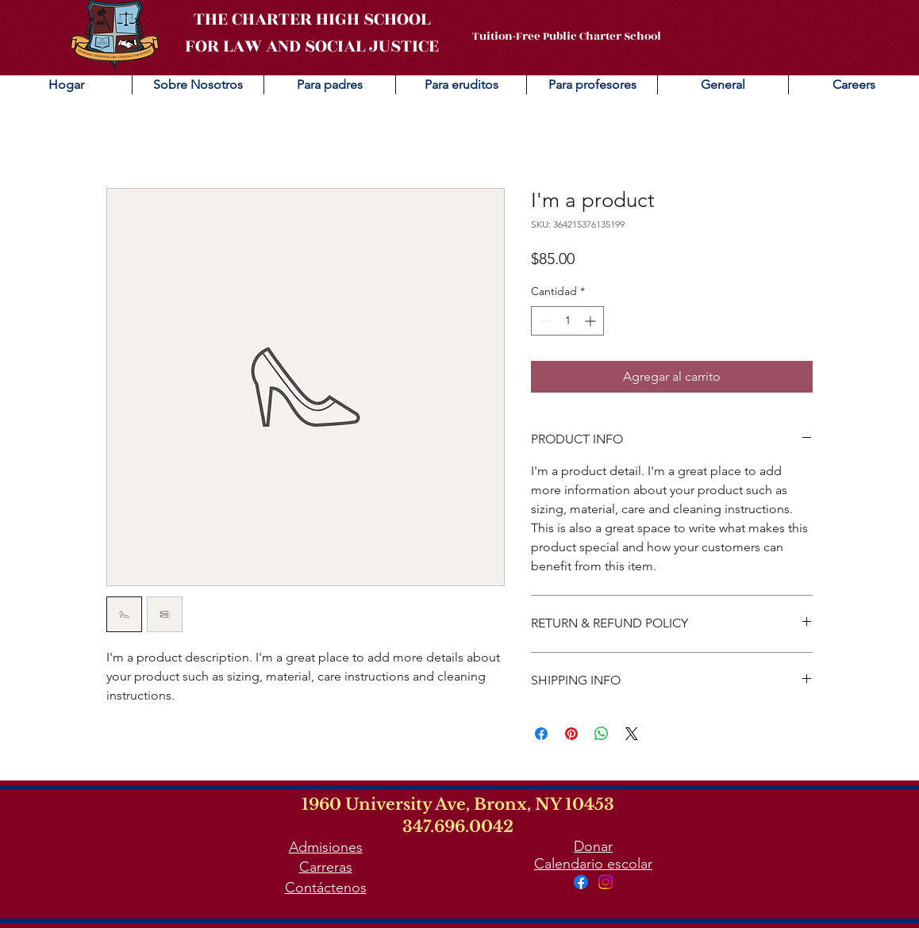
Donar (593, 846)
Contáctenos (326, 887)
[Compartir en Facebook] (541, 733)
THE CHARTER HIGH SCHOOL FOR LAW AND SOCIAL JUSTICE (312, 32)
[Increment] (592, 321)
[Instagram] (605, 882)
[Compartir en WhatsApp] (601, 733)
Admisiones (326, 847)
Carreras (325, 867)
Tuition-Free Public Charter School (566, 36)
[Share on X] (631, 733)
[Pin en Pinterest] (571, 733)
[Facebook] (580, 882)
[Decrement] (543, 321)
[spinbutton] (567, 321)
